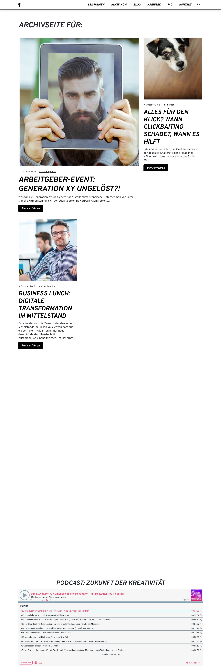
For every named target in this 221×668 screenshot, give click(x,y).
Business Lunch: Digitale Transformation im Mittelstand (45, 305)
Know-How (119, 5)
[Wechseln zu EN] (199, 5)
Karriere (154, 5)
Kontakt (185, 5)
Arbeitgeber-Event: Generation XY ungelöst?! (69, 184)
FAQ (169, 5)
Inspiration (168, 105)
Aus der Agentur (47, 171)
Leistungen (96, 5)
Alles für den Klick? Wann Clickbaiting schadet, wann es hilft (171, 127)
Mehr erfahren (31, 208)
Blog (137, 5)
